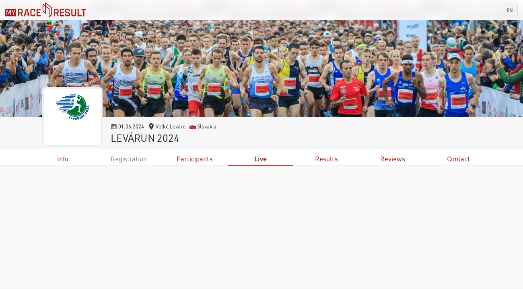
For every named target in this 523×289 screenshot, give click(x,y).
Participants (195, 159)
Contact (458, 159)
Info (62, 159)
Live (260, 159)
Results (326, 159)
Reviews (392, 159)
